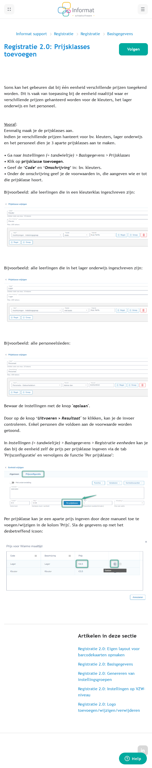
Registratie (63, 33)
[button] (9, 9)
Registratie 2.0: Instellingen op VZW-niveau (111, 691)
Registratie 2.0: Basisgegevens (105, 664)
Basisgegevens (120, 33)
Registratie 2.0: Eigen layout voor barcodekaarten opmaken (109, 651)
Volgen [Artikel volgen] (133, 49)
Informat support (31, 33)
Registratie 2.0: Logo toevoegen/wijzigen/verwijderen (109, 707)
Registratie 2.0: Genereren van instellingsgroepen (106, 676)
